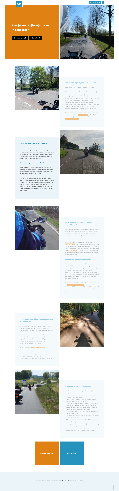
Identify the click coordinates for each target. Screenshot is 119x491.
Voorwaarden (60, 483)
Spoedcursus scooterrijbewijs (75, 480)
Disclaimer (52, 483)
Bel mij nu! (72, 453)
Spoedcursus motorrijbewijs (58, 480)
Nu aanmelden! (47, 453)
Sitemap (67, 483)
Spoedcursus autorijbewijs (43, 480)
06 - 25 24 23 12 (95, 2)
